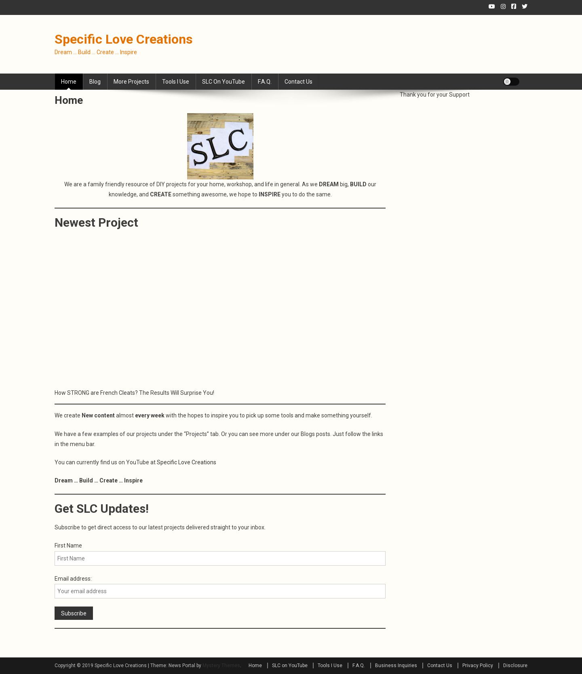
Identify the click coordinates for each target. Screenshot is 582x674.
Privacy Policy (477, 665)
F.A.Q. (265, 81)
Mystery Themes (221, 665)
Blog (95, 81)
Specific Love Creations (124, 39)
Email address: (73, 578)
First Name (68, 545)
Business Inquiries (396, 665)
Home (68, 81)
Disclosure (515, 665)
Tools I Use (175, 81)
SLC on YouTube (223, 81)
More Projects (131, 81)
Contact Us (298, 81)
